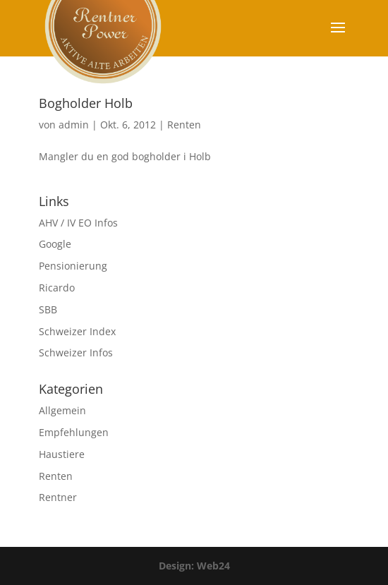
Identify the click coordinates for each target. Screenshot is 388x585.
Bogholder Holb (86, 103)
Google (55, 244)
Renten (184, 124)
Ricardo (57, 287)
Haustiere (62, 454)
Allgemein (62, 410)
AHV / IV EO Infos (78, 222)
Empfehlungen (74, 432)
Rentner (58, 497)
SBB (48, 309)
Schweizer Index (77, 331)
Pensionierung (73, 265)
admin (74, 124)
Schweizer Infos (76, 352)
